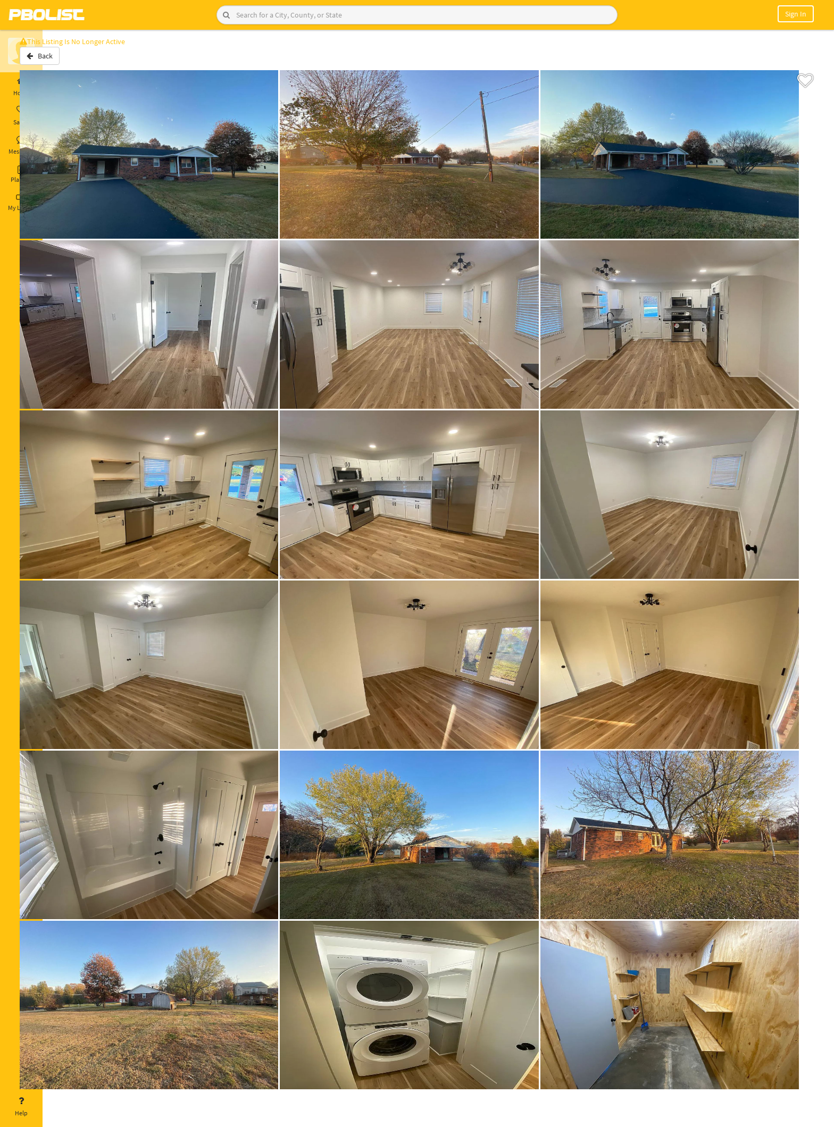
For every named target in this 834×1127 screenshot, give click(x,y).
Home (21, 87)
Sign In (795, 14)
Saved (21, 116)
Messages (21, 145)
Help (21, 1107)
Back (70, 60)
